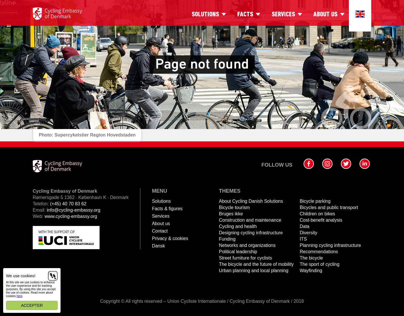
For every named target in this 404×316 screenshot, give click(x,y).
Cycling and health (238, 226)
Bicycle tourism (234, 207)
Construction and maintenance (250, 220)
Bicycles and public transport (329, 207)
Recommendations (319, 251)
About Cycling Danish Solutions (251, 201)
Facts (245, 14)
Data (304, 226)
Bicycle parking (315, 201)
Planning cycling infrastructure (330, 245)
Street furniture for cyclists (245, 257)
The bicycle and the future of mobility (256, 264)
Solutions (205, 14)
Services (283, 14)
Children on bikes (317, 213)
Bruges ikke (231, 213)
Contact (160, 231)
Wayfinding (311, 270)
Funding (227, 239)
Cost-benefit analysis (321, 220)
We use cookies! (20, 276)
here (19, 296)
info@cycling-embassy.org (73, 210)
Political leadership (238, 251)
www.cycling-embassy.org (71, 216)
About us (325, 14)
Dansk (158, 245)
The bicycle (311, 257)
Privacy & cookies (170, 238)
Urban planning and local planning (253, 270)
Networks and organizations (247, 245)
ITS (303, 239)
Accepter (32, 305)
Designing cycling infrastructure (251, 232)
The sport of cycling (319, 264)
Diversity (308, 232)
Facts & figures (167, 208)
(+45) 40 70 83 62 (68, 203)
